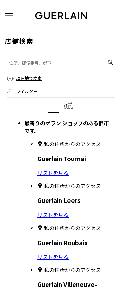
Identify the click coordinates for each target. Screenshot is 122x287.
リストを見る (53, 173)
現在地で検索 (29, 78)
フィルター (26, 91)
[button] (9, 15)
